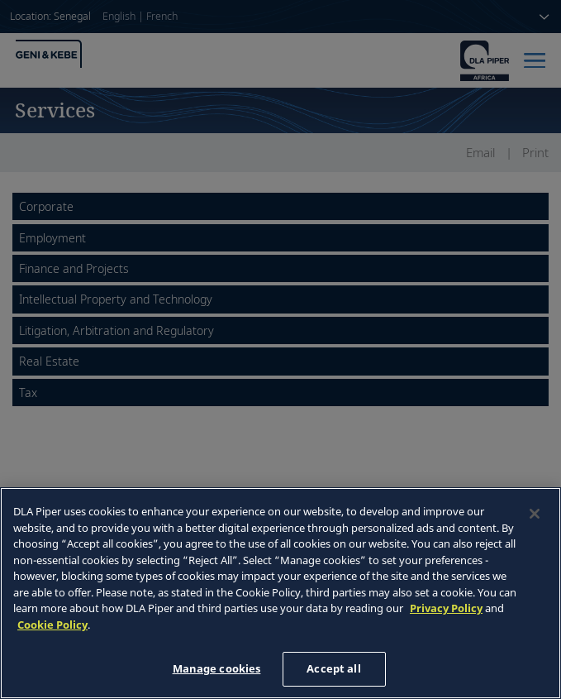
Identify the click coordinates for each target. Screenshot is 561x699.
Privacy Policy (446, 608)
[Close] (534, 514)
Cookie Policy (52, 624)
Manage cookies (217, 668)
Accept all (333, 668)
